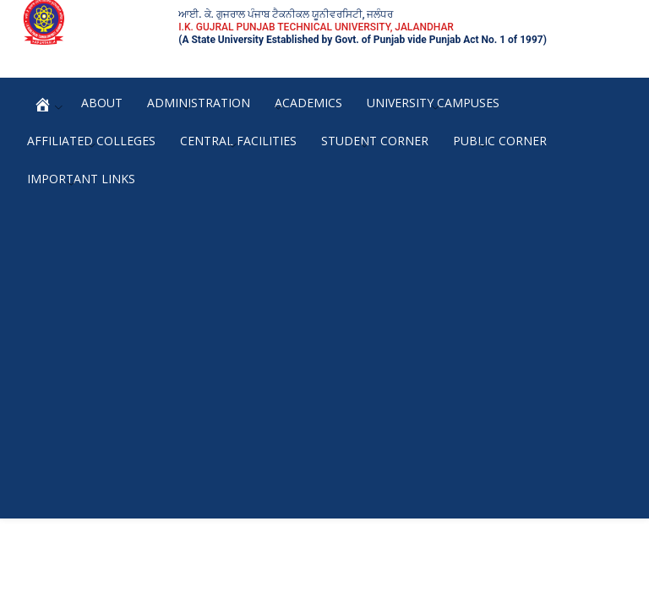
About (102, 103)
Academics (308, 103)
